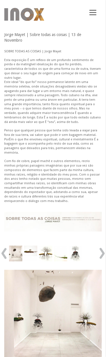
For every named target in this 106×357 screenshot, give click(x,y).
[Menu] (93, 12)
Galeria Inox (24, 14)
